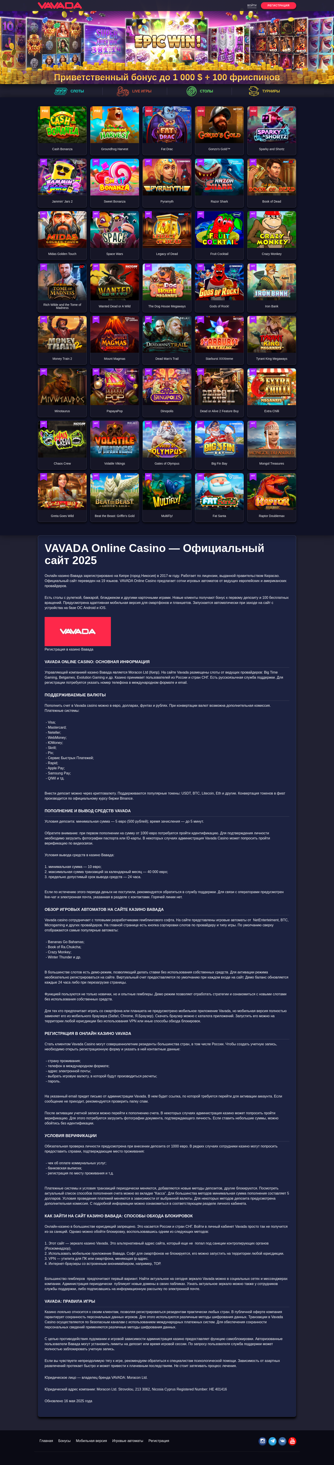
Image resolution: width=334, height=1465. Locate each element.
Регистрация (158, 1441)
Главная (46, 1441)
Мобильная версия (91, 1441)
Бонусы (64, 1441)
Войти (252, 5)
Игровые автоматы (127, 1441)
